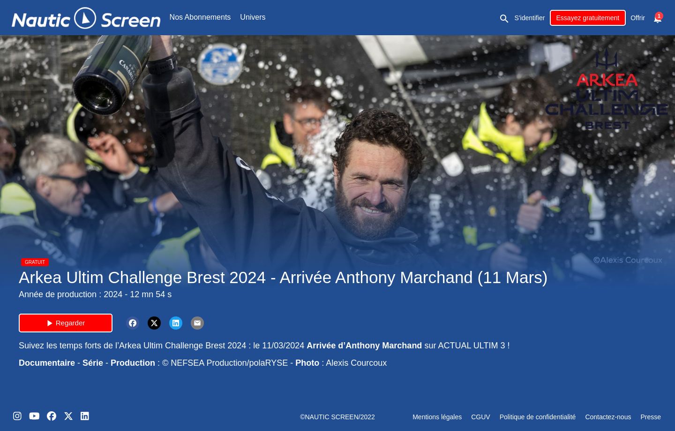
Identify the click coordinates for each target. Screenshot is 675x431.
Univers (252, 17)
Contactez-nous (608, 417)
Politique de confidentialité (538, 417)
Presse (650, 417)
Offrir (637, 18)
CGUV (480, 417)
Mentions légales (437, 417)
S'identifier (530, 18)
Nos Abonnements (200, 17)
